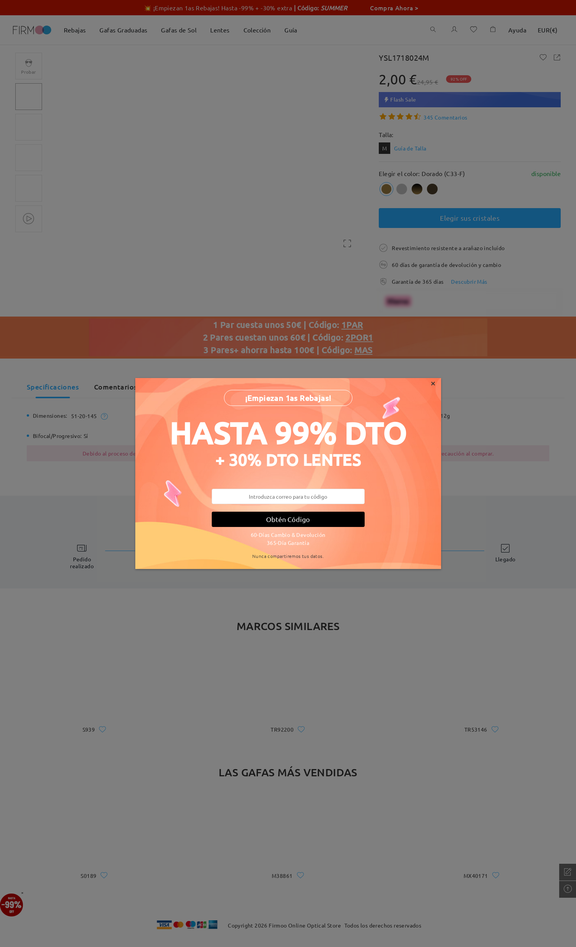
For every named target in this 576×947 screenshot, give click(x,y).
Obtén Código (288, 519)
